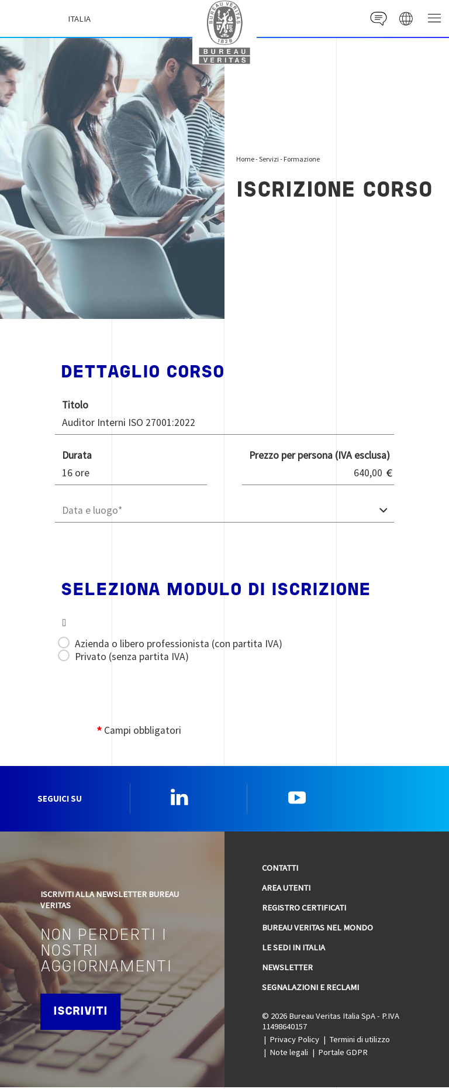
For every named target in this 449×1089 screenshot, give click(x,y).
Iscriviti (81, 1013)
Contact (376, 18)
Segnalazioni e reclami (310, 988)
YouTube (297, 798)
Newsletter (287, 968)
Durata (77, 455)
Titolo (75, 405)
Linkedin (179, 798)
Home (245, 158)
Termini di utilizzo (359, 1041)
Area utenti (286, 889)
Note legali (289, 1054)
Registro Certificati (304, 909)
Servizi (269, 158)
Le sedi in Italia (293, 948)
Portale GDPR (343, 1054)
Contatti (280, 869)
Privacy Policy (294, 1041)
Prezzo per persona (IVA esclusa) (319, 455)
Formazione (302, 158)
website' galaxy (405, 18)
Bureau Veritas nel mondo (317, 928)
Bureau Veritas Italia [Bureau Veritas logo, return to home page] (227, 31)
